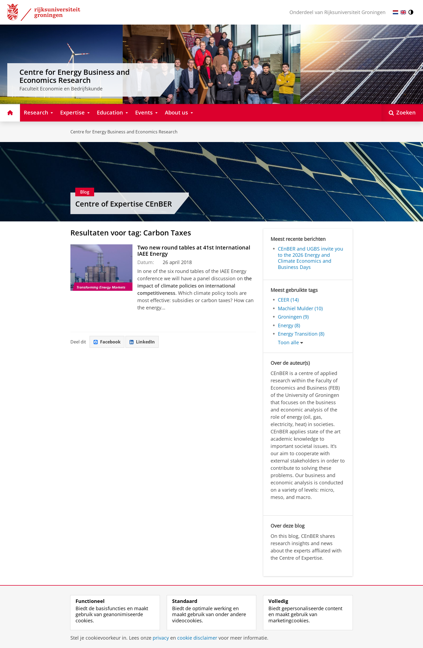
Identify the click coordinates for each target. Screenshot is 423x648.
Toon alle (288, 342)
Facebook (107, 342)
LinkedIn (142, 342)
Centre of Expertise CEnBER (123, 204)
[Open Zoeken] (402, 113)
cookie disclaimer (197, 637)
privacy (161, 637)
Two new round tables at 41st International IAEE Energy (193, 250)
